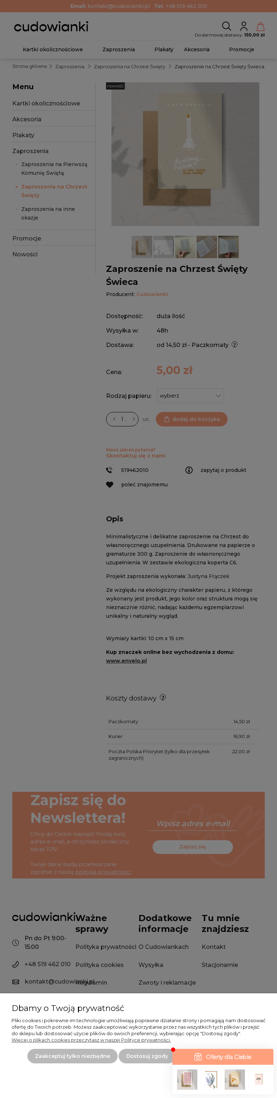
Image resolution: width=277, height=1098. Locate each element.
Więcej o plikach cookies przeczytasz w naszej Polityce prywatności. (91, 1040)
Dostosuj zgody (147, 1056)
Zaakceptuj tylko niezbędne (72, 1056)
